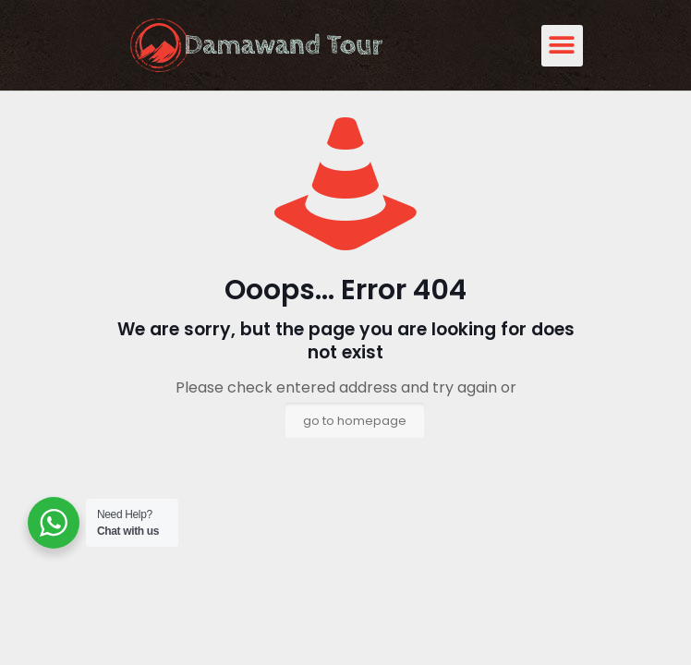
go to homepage (354, 420)
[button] (562, 45)
